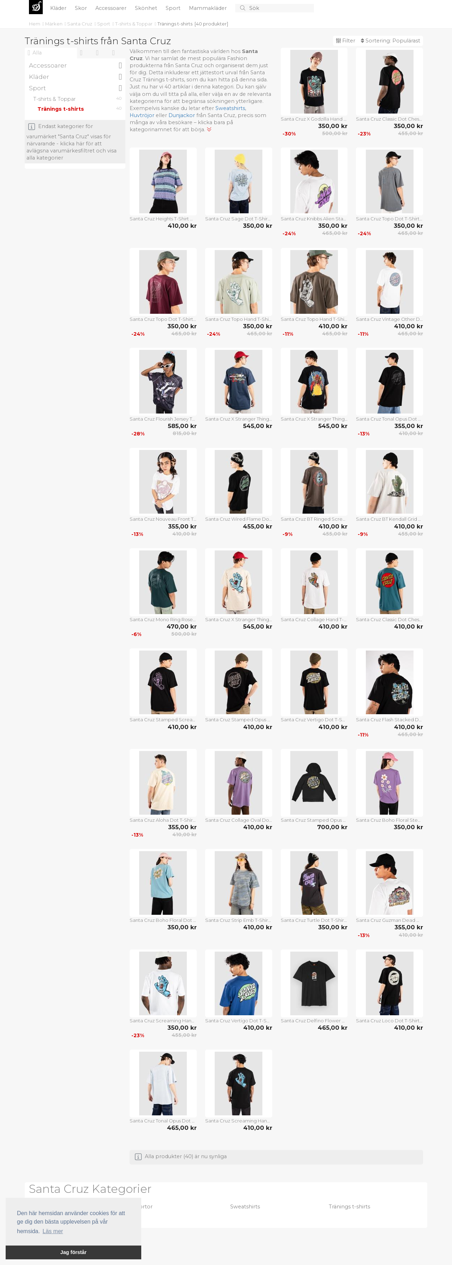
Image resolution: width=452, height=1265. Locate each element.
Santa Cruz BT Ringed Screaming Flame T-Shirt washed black (314, 519)
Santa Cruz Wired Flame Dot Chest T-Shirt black (238, 519)
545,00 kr (257, 425)
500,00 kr (334, 133)
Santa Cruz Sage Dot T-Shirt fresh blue (238, 218)
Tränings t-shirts (174, 24)
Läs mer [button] (53, 1231)
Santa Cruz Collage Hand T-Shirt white (314, 619)
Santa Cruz (80, 24)
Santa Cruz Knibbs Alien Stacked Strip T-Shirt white (314, 218)
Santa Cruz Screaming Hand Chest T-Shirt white (163, 1020)
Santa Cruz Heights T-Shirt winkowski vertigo (163, 218)
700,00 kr (332, 827)
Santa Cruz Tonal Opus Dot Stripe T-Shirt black (389, 419)
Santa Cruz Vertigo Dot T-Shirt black (314, 719)
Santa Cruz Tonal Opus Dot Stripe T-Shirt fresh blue (163, 1121)
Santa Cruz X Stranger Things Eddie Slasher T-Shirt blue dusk (238, 419)
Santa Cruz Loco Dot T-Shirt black (389, 1020)
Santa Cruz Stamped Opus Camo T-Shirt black (314, 820)
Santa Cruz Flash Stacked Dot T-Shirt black (389, 719)
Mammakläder (208, 8)
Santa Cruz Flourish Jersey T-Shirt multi (163, 419)
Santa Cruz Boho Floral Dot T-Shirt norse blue (163, 920)
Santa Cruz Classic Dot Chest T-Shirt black (389, 119)
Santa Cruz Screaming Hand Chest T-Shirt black (238, 1121)
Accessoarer (111, 8)
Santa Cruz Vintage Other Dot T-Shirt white (389, 319)
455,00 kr (410, 133)
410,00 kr (182, 225)
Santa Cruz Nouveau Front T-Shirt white (163, 519)
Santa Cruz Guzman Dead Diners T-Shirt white (389, 920)
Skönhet (147, 8)
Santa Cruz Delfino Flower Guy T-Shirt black (314, 1020)
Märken (54, 24)
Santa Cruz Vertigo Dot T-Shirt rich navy (238, 1020)
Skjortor (142, 1206)
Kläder (59, 8)
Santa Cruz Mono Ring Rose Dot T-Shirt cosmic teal (163, 619)
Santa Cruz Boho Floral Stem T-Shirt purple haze (389, 820)
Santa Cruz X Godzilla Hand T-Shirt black (314, 119)
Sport (174, 8)
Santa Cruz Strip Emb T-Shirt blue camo (238, 920)
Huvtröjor (142, 115)
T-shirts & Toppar (134, 24)
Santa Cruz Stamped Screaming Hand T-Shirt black (163, 719)
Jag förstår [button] (73, 1252)
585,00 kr (182, 425)
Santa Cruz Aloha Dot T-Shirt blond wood (163, 820)
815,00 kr (185, 433)
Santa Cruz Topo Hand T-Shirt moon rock (238, 319)
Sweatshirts (230, 108)
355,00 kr (408, 425)
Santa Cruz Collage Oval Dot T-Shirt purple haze (238, 820)
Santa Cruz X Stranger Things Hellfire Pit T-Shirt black (314, 419)
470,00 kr (182, 626)
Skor (81, 8)
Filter (345, 40)
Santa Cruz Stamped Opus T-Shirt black (238, 719)
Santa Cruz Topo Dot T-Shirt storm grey (389, 218)
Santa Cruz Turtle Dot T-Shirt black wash (314, 920)
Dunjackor (181, 115)
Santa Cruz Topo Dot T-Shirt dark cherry (163, 319)
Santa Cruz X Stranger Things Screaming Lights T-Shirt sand (238, 619)
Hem (35, 24)
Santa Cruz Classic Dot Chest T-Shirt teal (389, 619)
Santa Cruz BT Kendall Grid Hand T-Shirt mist (389, 519)
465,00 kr (334, 233)
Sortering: (390, 40)
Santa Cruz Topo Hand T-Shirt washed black (314, 319)
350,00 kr (332, 125)
